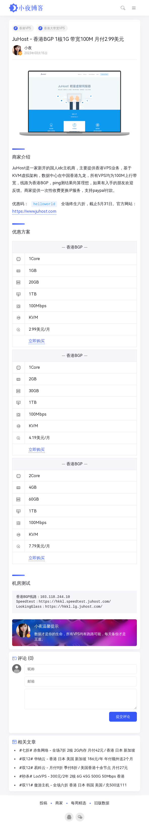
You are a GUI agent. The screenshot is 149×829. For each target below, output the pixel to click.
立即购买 (37, 341)
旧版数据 (101, 803)
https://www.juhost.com (34, 211)
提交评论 (123, 717)
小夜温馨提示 (46, 626)
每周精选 (78, 803)
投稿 (43, 803)
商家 (59, 803)
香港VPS (25, 28)
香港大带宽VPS (54, 28)
